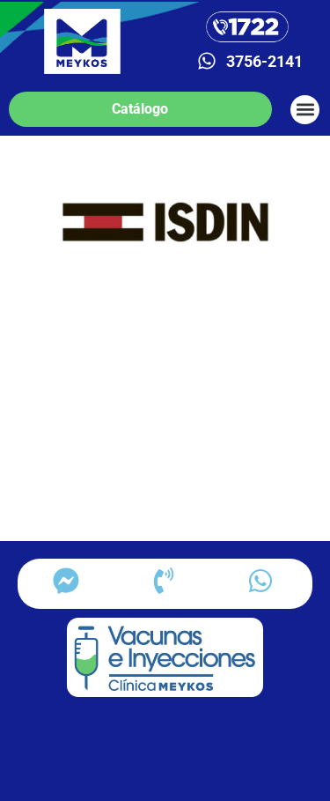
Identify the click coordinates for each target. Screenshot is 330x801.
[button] (304, 109)
